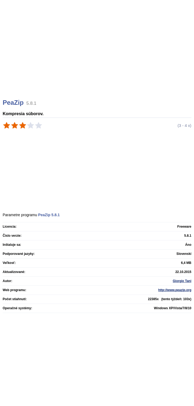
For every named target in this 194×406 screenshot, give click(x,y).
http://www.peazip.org (174, 290)
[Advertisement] (97, 56)
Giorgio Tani (182, 281)
